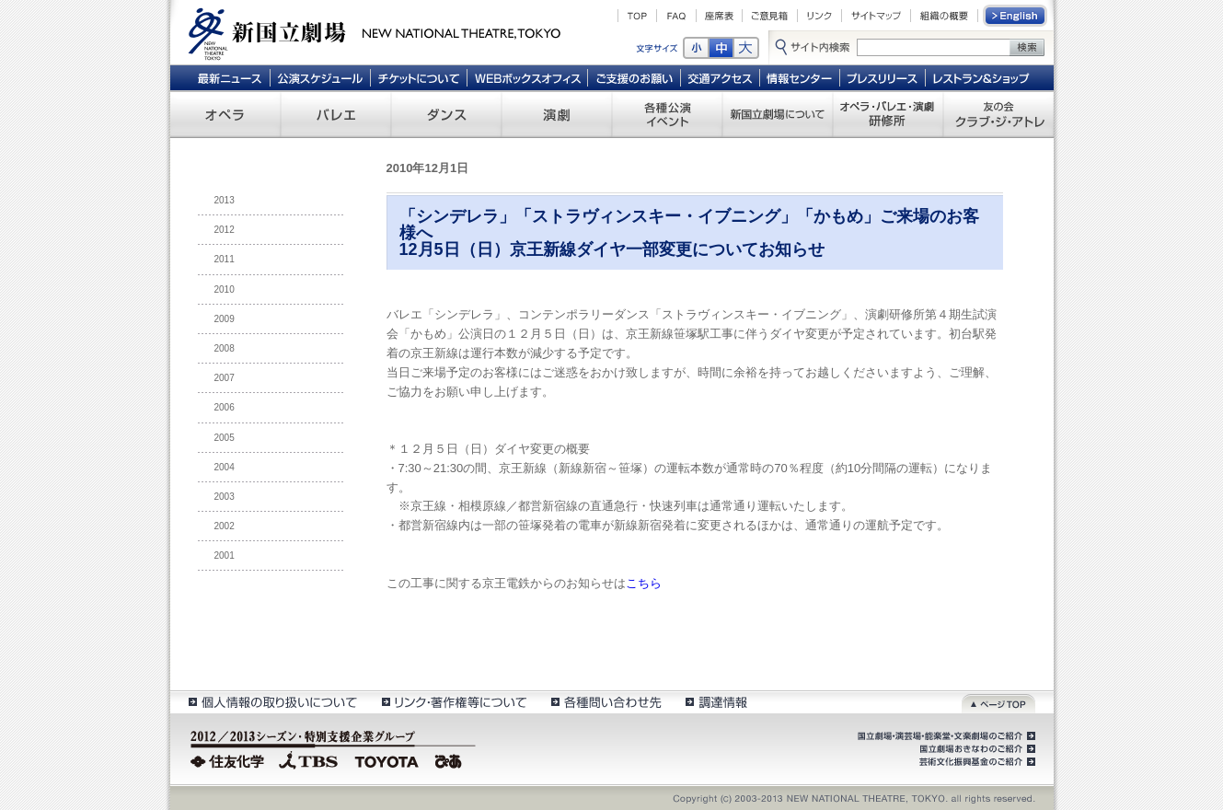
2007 (224, 378)
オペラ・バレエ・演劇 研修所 (888, 114)
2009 (224, 319)
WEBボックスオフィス (527, 77)
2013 (224, 200)
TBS (308, 759)
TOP (637, 16)
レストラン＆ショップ (982, 77)
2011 (224, 259)
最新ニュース (229, 77)
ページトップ (998, 701)
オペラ (225, 114)
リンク (819, 16)
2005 (224, 438)
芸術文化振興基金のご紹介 (975, 762)
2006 (224, 407)
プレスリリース (883, 77)
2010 (224, 289)
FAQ (676, 16)
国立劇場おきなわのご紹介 (975, 749)
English (1016, 16)
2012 (224, 230)
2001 (224, 555)
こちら (644, 583)
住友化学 (229, 759)
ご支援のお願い (634, 77)
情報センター (800, 77)
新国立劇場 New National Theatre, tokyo (374, 32)
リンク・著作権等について (453, 701)
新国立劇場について (777, 114)
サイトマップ (876, 16)
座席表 (719, 16)
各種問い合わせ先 (605, 701)
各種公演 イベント (667, 114)
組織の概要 (944, 16)
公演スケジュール (320, 77)
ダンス (446, 114)
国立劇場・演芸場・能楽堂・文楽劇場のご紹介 (944, 736)
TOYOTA (387, 759)
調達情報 (716, 701)
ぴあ (451, 759)
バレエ (336, 114)
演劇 (557, 114)
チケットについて (418, 77)
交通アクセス (720, 77)
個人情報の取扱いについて (272, 701)
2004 (224, 467)
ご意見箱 (770, 16)
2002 (224, 526)
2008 (224, 348)
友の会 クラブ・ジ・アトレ (998, 114)
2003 (224, 497)
